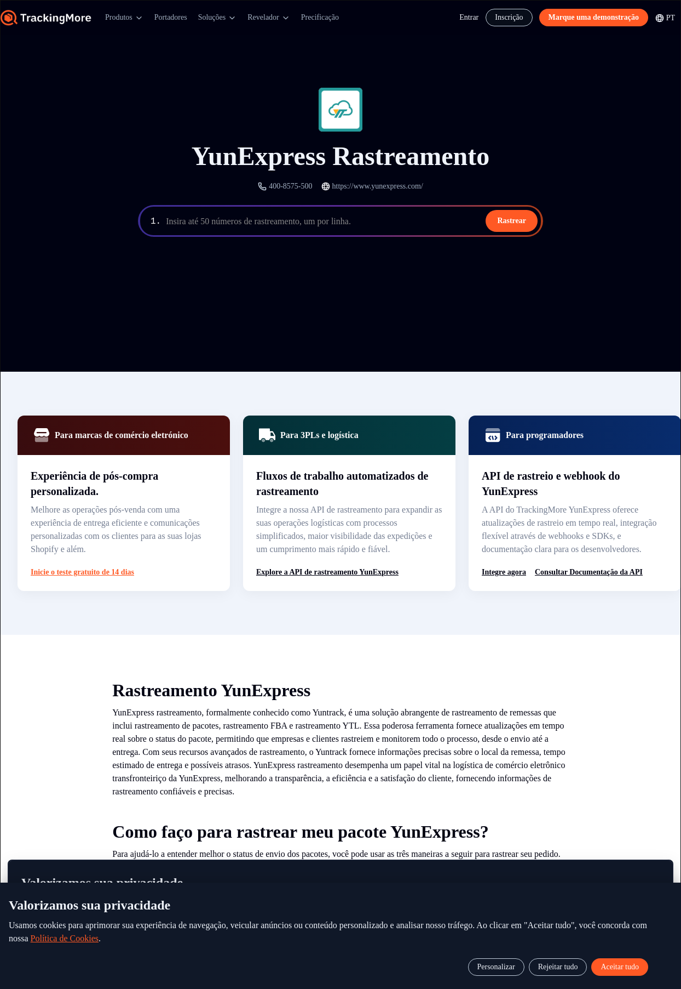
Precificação (320, 17)
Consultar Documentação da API (589, 572)
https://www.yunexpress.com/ (377, 186)
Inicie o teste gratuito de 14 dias (82, 572)
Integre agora (504, 572)
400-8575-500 (290, 186)
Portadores (170, 17)
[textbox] (352, 221)
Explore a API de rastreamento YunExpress (327, 572)
